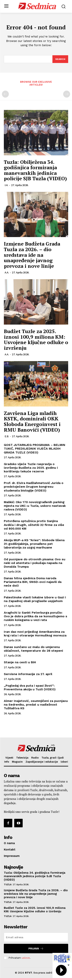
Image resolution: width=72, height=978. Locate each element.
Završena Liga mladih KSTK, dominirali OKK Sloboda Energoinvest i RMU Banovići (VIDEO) (32, 421)
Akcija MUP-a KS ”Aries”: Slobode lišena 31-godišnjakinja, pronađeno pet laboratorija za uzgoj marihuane (34, 543)
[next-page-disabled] (66, 94)
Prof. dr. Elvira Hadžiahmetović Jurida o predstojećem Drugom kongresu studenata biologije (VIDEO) (33, 486)
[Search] (60, 59)
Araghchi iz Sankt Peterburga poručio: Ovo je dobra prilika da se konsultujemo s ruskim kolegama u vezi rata (35, 616)
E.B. (7, 436)
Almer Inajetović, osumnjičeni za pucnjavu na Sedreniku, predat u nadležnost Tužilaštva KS (36, 704)
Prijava (36, 948)
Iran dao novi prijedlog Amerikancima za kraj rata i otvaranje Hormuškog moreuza (35, 633)
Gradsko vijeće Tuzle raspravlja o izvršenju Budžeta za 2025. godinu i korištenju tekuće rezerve (31, 467)
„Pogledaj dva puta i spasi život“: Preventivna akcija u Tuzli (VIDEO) (29, 687)
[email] (36, 937)
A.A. (7, 272)
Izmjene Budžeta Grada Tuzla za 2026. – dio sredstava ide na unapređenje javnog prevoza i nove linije (32, 254)
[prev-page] (5, 94)
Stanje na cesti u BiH (20, 662)
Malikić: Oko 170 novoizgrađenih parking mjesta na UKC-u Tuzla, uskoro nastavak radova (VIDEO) (35, 505)
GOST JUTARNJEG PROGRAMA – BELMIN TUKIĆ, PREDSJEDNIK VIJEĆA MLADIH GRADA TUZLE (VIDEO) (34, 448)
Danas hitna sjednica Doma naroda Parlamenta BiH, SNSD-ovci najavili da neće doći (32, 581)
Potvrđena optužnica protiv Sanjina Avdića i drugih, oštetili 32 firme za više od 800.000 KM (34, 524)
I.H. (6, 185)
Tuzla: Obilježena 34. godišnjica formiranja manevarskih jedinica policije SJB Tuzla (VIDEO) (35, 170)
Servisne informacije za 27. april (28, 674)
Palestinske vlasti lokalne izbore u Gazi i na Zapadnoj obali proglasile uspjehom (35, 599)
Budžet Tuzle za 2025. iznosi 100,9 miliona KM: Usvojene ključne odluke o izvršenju (36, 339)
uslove (26, 957)
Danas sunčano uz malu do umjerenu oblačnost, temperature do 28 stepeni (33, 648)
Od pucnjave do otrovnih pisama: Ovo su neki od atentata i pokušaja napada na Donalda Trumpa (34, 562)
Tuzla (8, 884)
